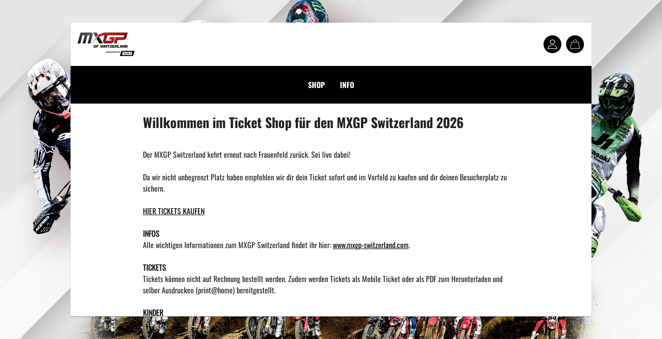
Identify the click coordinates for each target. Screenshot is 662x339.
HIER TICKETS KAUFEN (174, 211)
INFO (347, 84)
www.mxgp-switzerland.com (371, 244)
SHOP (316, 84)
